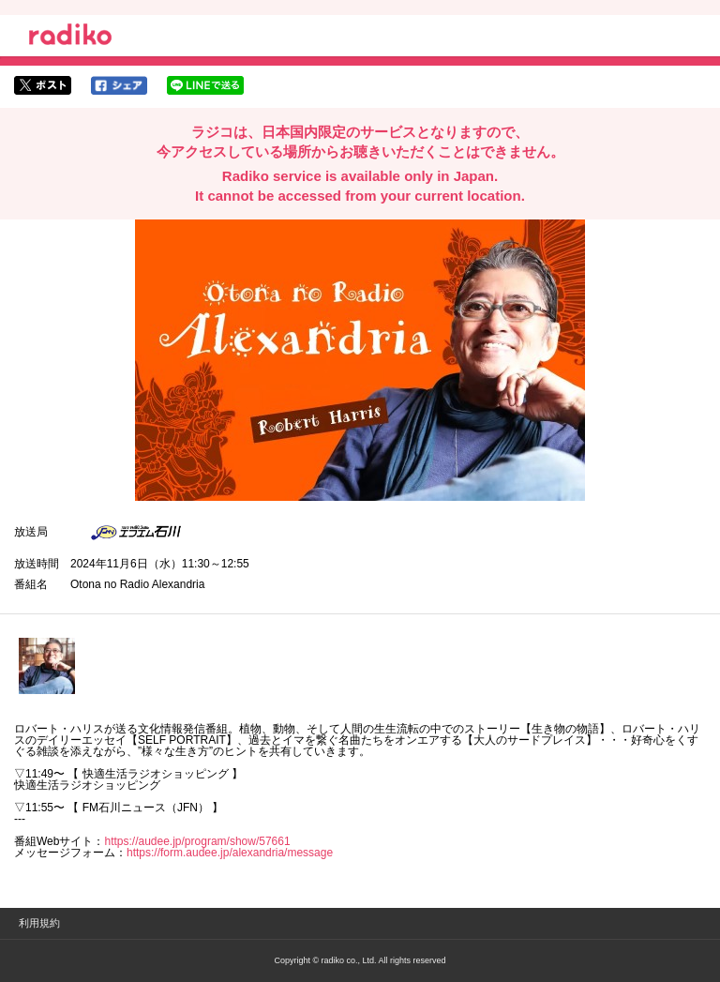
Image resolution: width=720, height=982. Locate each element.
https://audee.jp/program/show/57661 (197, 841)
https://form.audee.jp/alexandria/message (230, 852)
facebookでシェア (119, 85)
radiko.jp (70, 37)
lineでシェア (205, 85)
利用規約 (39, 923)
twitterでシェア (42, 85)
